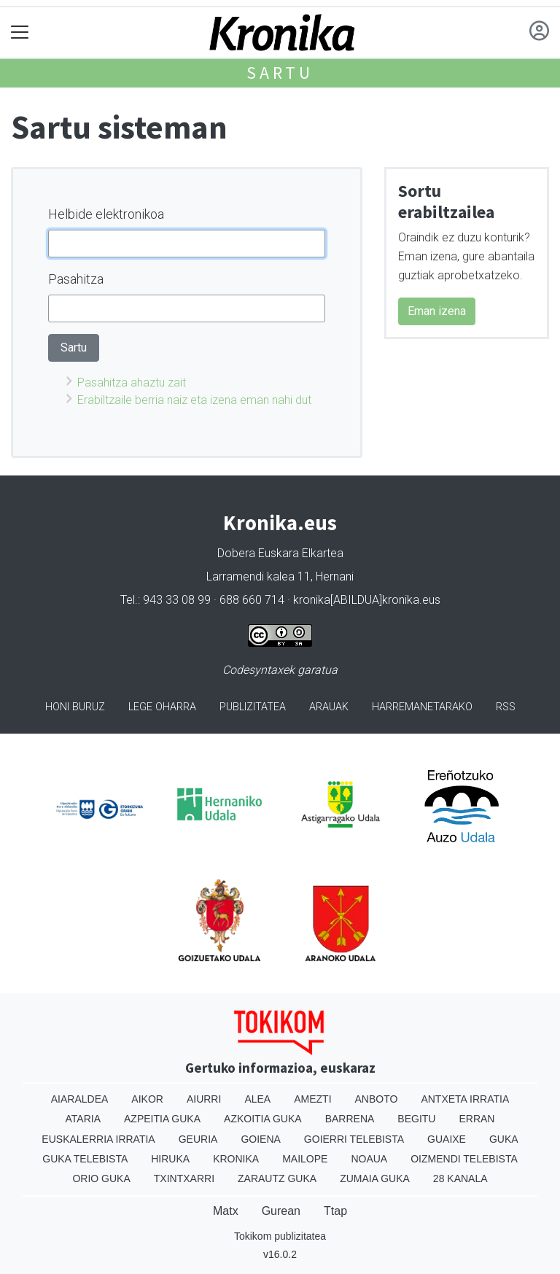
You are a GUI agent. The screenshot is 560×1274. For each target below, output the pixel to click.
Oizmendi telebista (464, 1159)
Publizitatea (252, 707)
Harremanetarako (422, 707)
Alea (257, 1099)
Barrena (350, 1119)
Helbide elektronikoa (106, 214)
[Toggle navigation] (20, 32)
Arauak (329, 707)
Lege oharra (162, 707)
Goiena (260, 1139)
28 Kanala (460, 1178)
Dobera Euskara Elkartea (280, 553)
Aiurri (204, 1099)
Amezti (312, 1099)
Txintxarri (184, 1178)
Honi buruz (75, 707)
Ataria (83, 1119)
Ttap (335, 1211)
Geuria (198, 1139)
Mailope (304, 1159)
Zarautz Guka (277, 1178)
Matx (225, 1211)
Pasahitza (76, 279)
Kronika (236, 1159)
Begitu (416, 1119)
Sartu (280, 72)
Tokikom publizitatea (280, 1236)
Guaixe (446, 1139)
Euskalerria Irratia (98, 1139)
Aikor (147, 1099)
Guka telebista (85, 1159)
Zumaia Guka (375, 1178)
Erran (476, 1119)
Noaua (369, 1159)
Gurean (281, 1211)
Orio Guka (101, 1178)
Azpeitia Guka (162, 1119)
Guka (503, 1139)
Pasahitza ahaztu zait (131, 382)
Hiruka (170, 1159)
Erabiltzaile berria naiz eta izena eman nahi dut (194, 400)
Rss (506, 707)
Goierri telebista (354, 1139)
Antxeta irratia (465, 1099)
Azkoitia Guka (263, 1119)
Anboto (376, 1099)
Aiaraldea (80, 1099)
